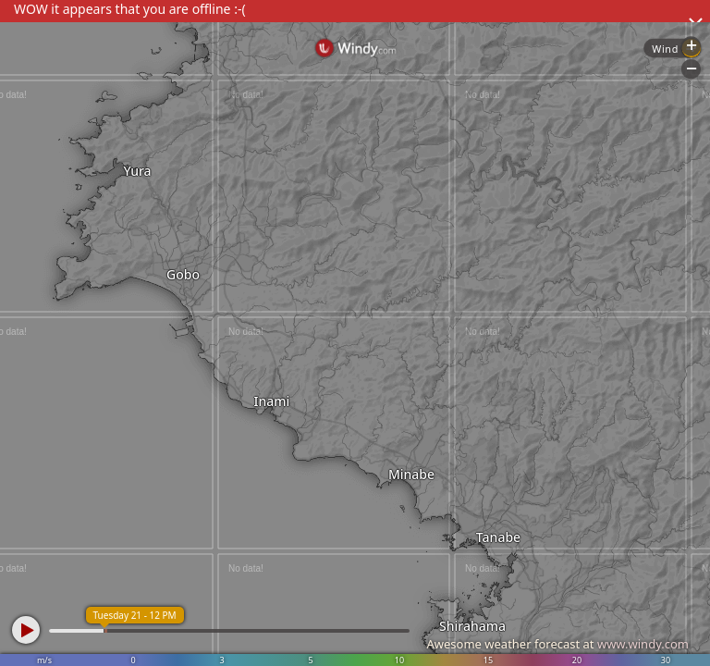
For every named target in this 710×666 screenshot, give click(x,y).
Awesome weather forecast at (557, 643)
